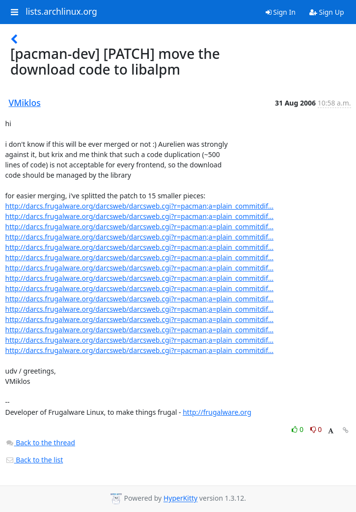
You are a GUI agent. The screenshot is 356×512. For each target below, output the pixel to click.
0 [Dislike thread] (316, 429)
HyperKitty (180, 498)
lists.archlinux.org (61, 12)
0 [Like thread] (298, 429)
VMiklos (25, 102)
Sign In (281, 12)
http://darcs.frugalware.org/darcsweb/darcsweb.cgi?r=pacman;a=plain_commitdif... (139, 206)
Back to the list (34, 459)
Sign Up (326, 12)
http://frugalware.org (217, 412)
